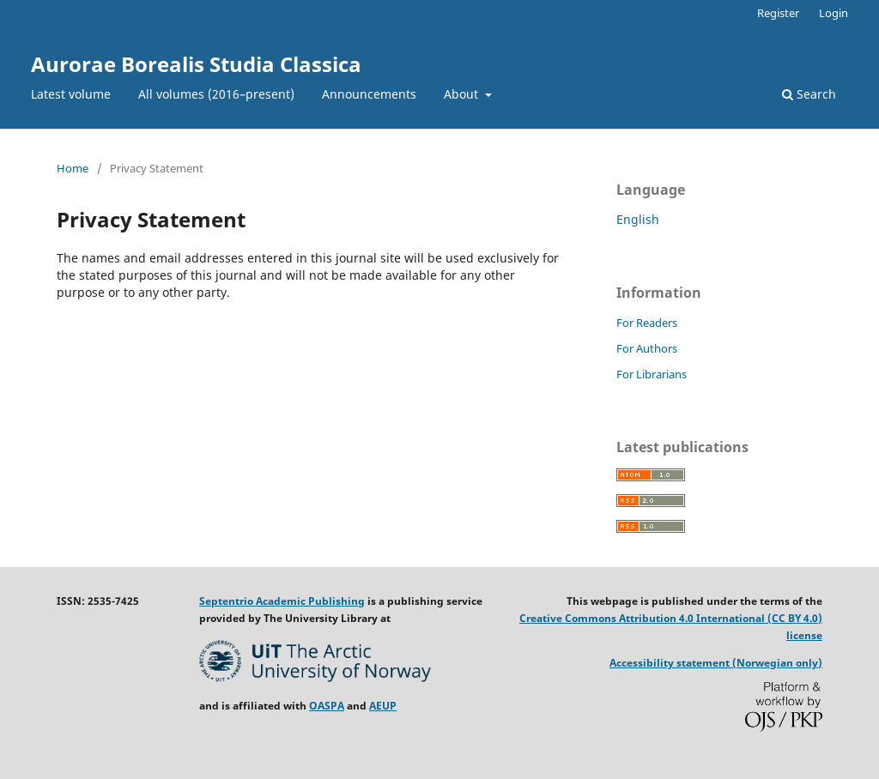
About (463, 94)
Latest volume (71, 94)
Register (778, 13)
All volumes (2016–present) (216, 94)
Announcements (369, 94)
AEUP (383, 705)
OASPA (326, 705)
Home (72, 168)
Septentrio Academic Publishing (282, 601)
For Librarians (651, 374)
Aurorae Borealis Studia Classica (196, 64)
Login (833, 13)
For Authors (646, 348)
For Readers (646, 322)
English (637, 219)
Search (809, 94)
